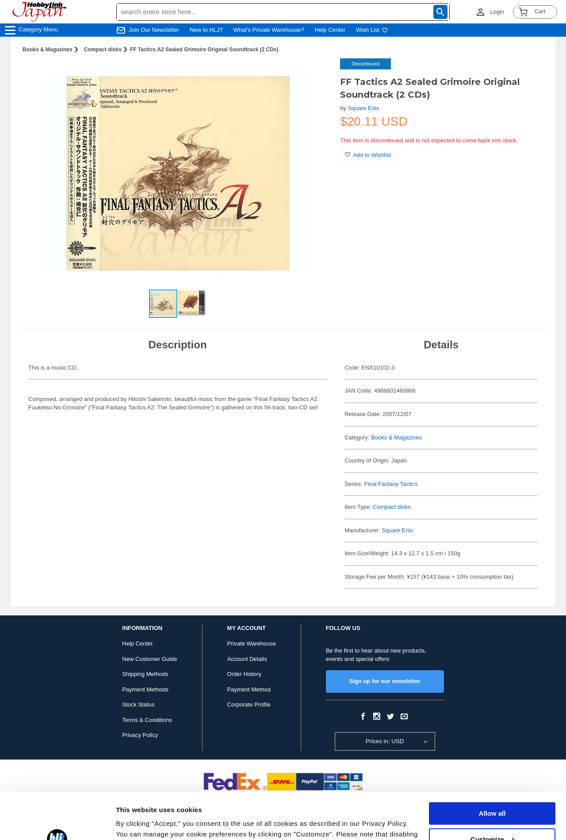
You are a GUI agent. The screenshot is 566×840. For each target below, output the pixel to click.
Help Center (330, 30)
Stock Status (138, 704)
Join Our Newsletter (154, 30)
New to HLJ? (206, 30)
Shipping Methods (145, 674)
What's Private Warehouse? (268, 30)
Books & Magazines (48, 49)
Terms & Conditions (147, 720)
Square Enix (363, 108)
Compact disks (103, 49)
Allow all (492, 767)
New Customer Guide (149, 659)
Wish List (372, 30)
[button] (315, 74)
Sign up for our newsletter (385, 681)
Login (497, 11)
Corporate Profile (249, 704)
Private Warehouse (251, 643)
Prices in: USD (385, 741)
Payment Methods (145, 689)
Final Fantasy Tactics (390, 484)
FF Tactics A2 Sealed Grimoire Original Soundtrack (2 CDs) (204, 49)
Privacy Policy (140, 735)
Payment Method (249, 689)
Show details (136, 822)
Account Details (247, 659)
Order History (244, 674)
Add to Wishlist (368, 155)
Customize (492, 792)
